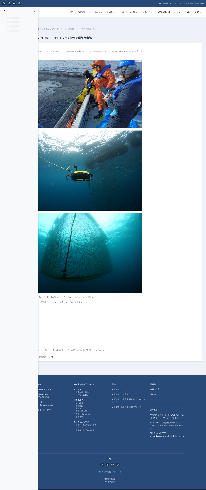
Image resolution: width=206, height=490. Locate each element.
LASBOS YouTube (53, 385)
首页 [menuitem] (71, 12)
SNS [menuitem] (197, 12)
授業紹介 (89, 401)
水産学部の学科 (92, 387)
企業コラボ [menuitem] (147, 12)
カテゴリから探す (93, 409)
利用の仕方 (165, 385)
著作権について (166, 390)
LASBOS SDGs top (53, 392)
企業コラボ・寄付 (53, 405)
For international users (55, 400)
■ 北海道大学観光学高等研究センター (137, 402)
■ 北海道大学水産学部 (131, 390)
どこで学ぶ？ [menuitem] (94, 12)
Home (48, 380)
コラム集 (89, 423)
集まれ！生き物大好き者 (96, 420)
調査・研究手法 (92, 406)
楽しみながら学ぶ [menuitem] (129, 12)
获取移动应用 (120, 477)
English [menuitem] (187, 12)
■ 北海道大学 (127, 385)
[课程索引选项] (34, 10)
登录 (202, 3)
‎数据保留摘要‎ (120, 474)
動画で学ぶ (90, 412)
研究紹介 (89, 398)
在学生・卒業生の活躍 (95, 426)
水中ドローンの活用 (54, 24)
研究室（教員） (92, 390)
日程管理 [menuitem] (81, 12)
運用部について (166, 380)
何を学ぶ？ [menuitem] (111, 12)
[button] (167, 3)
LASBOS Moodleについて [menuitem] (167, 12)
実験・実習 (90, 404)
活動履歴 (69, 24)
